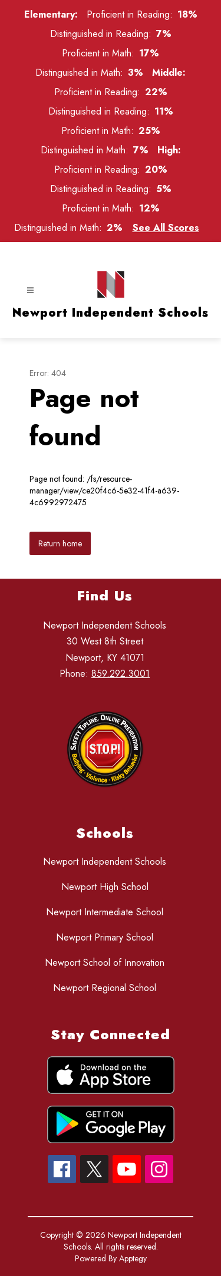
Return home (60, 543)
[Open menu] (30, 290)
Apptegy (133, 1258)
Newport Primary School (104, 937)
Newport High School (105, 887)
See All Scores (166, 227)
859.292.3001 (120, 673)
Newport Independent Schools (104, 861)
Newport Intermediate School (104, 912)
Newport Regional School (104, 988)
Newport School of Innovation (104, 962)
